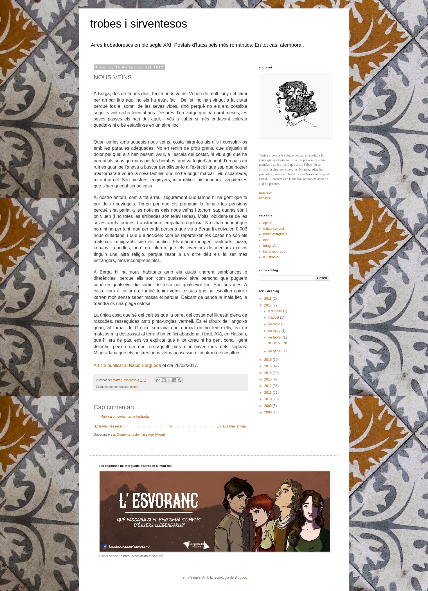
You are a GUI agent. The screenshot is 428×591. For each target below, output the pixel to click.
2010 (268, 399)
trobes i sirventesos (138, 23)
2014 (268, 373)
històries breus (274, 252)
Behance (265, 198)
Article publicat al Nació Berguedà (127, 365)
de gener (275, 351)
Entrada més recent (110, 426)
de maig (274, 324)
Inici (171, 426)
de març (274, 331)
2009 (268, 406)
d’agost (274, 317)
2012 (268, 386)
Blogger (240, 577)
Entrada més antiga (231, 426)
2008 (268, 412)
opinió (134, 386)
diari (266, 240)
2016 (268, 360)
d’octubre (275, 311)
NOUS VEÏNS (277, 343)
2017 (268, 305)
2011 (268, 393)
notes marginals (275, 234)
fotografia (270, 246)
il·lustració (270, 257)
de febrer (275, 337)
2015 (268, 366)
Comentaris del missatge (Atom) (141, 434)
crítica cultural (273, 228)
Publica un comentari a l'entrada (125, 416)
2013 (268, 379)
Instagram (265, 193)
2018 (268, 299)
